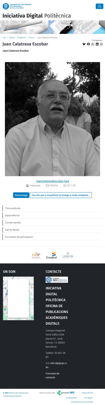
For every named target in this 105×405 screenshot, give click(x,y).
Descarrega (21, 195)
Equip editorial (12, 215)
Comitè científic (13, 222)
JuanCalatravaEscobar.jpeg (52, 181)
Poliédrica (21, 37)
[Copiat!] (101, 44)
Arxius (31, 37)
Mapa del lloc (87, 393)
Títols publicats (13, 208)
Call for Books (12, 229)
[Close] (99, 6)
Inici (4, 37)
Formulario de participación (19, 237)
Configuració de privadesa (82, 402)
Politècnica (36, 16)
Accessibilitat (71, 398)
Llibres (11, 37)
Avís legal (88, 398)
